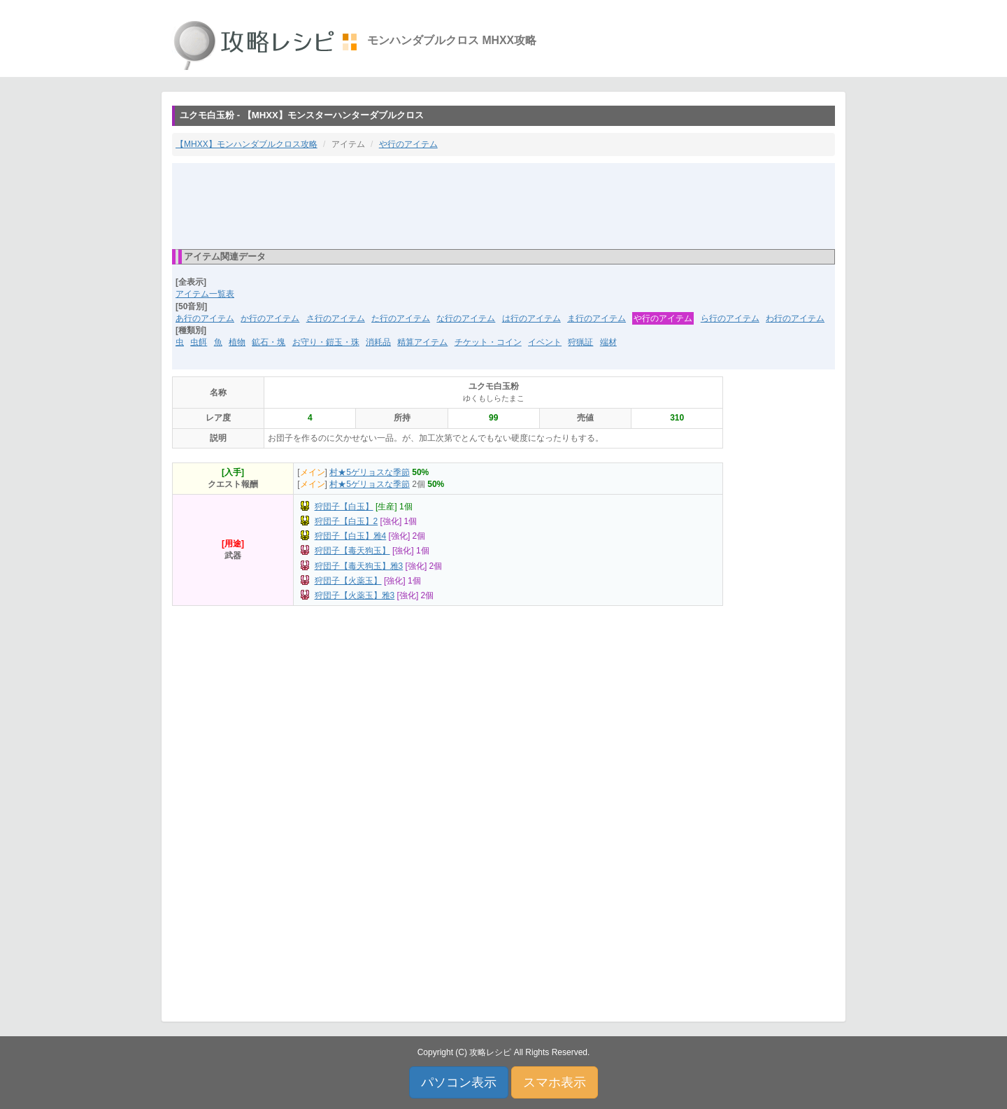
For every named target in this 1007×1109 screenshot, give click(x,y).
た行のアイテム (400, 318)
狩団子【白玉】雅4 (351, 536)
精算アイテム (422, 342)
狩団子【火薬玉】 (348, 581)
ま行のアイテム (596, 318)
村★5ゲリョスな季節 (369, 472)
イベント (545, 342)
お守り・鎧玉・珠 (325, 342)
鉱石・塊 (268, 342)
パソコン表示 (459, 1082)
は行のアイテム (531, 318)
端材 (608, 342)
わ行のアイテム (795, 318)
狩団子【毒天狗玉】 (352, 551)
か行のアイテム (270, 318)
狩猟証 (580, 342)
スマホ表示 (554, 1082)
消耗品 (378, 342)
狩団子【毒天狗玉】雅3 (359, 566)
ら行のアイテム (730, 318)
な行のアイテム (465, 318)
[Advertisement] (503, 205)
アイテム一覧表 (205, 294)
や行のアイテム (408, 144)
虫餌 (198, 342)
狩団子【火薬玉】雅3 (355, 595)
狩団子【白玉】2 (346, 521)
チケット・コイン (488, 342)
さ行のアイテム (335, 318)
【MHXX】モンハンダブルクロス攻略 (246, 144)
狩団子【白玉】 (344, 506)
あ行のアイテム (205, 318)
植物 (237, 342)
